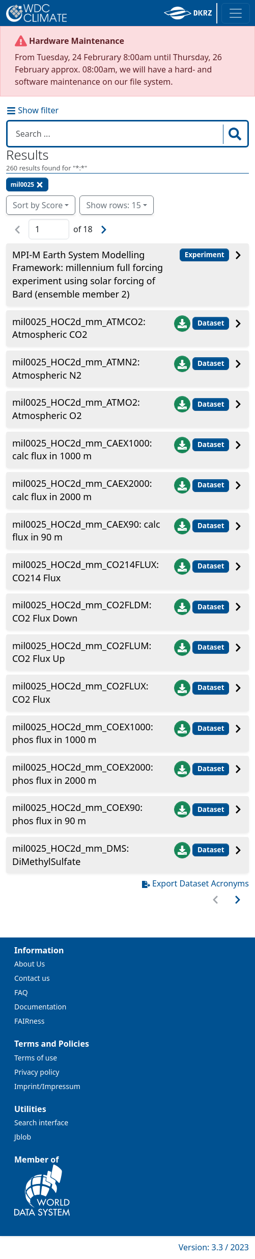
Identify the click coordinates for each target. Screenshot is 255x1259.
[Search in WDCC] (116, 134)
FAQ (21, 992)
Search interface (41, 1122)
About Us (29, 964)
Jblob (22, 1137)
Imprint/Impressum (47, 1086)
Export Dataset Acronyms (195, 883)
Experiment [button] (204, 254)
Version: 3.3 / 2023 (214, 1247)
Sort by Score (38, 205)
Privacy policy (37, 1072)
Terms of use (35, 1058)
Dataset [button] (210, 323)
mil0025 (27, 184)
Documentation (40, 1006)
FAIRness (29, 1021)
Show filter (33, 110)
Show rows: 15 (113, 205)
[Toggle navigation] (235, 13)
